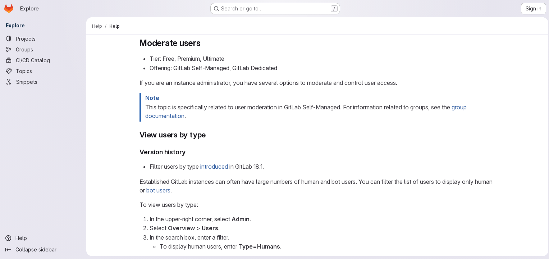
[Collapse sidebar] (43, 250)
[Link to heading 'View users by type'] (209, 134)
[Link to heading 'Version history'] (188, 152)
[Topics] (43, 71)
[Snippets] (43, 82)
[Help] (43, 238)
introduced (213, 166)
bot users (157, 190)
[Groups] (43, 49)
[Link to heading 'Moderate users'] (204, 43)
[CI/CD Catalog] (43, 60)
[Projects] (43, 38)
